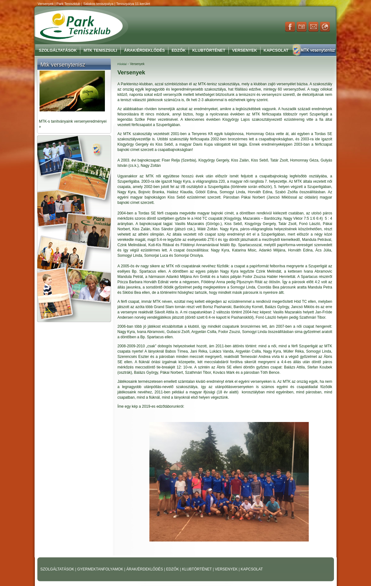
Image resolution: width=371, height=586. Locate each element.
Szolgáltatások (58, 50)
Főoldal (122, 64)
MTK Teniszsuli (100, 50)
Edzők (178, 50)
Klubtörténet (208, 50)
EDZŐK (173, 569)
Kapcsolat (276, 50)
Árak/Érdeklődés (144, 50)
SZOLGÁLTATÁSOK (57, 569)
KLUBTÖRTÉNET (197, 569)
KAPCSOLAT (252, 569)
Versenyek (244, 50)
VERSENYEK (227, 569)
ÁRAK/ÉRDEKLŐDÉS (144, 569)
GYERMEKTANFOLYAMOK (100, 569)
